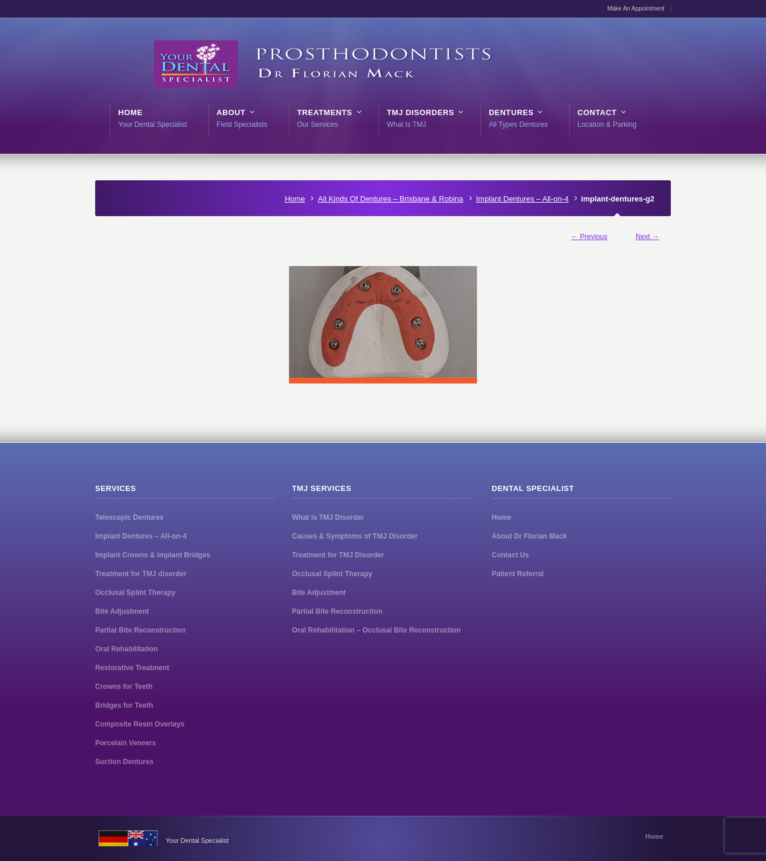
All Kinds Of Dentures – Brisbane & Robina (390, 198)
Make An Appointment (635, 8)
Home (295, 198)
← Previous (589, 237)
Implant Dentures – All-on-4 (522, 198)
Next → (647, 237)
